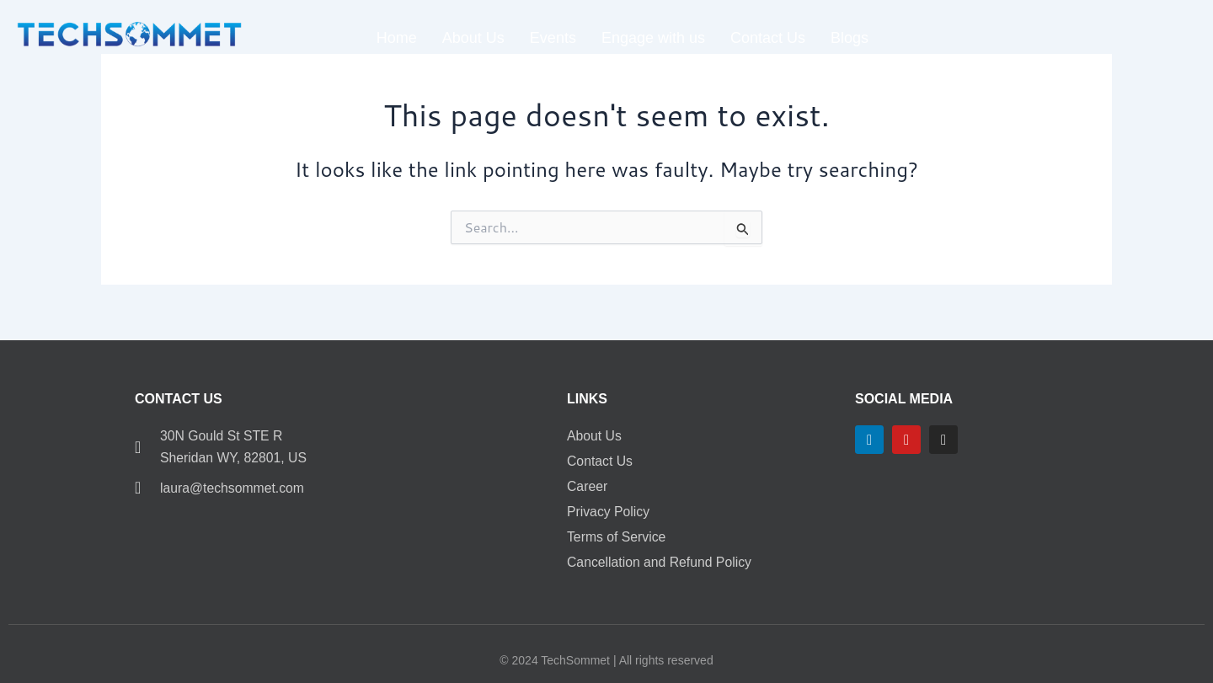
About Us (473, 37)
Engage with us (653, 37)
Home (397, 37)
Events (553, 37)
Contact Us (767, 37)
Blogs (849, 37)
